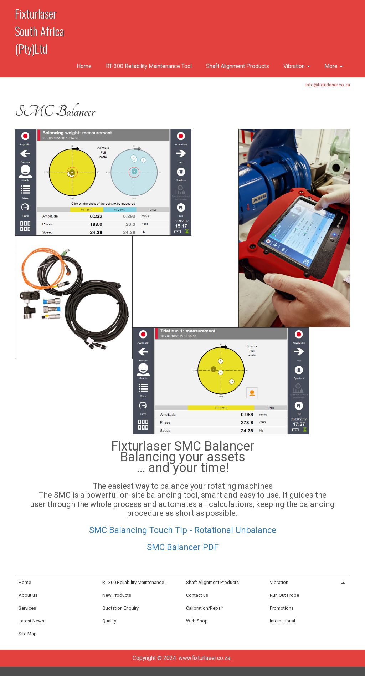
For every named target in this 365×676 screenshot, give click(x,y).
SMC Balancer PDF (183, 547)
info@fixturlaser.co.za (327, 84)
